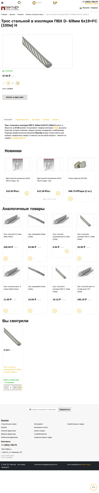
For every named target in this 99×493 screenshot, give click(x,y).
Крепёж (4, 450)
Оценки (55, 120)
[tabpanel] (18, 182)
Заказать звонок (91, 3)
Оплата (46, 120)
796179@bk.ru (6, 472)
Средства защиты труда (43, 460)
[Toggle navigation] (3, 2)
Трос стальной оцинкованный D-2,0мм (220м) (61, 252)
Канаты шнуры (39, 453)
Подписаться (65, 432)
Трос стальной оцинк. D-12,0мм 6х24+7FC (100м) (86, 311)
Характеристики (22, 120)
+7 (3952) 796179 (90, 2)
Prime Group (85, 487)
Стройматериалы (40, 457)
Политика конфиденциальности (45, 487)
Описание (8, 120)
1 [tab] (43, 207)
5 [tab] (52, 207)
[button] (89, 8)
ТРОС (55, 129)
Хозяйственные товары (75, 447)
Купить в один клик (14, 98)
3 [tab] (48, 207)
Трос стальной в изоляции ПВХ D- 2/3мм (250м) (86, 252)
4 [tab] (50, 207)
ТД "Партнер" (12, 487)
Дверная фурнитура (8, 457)
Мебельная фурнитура (9, 460)
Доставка (36, 120)
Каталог (5, 443)
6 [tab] (55, 207)
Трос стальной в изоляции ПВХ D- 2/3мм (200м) (61, 311)
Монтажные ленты (41, 450)
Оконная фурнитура (8, 453)
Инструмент (38, 447)
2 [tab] (46, 207)
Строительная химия (9, 447)
